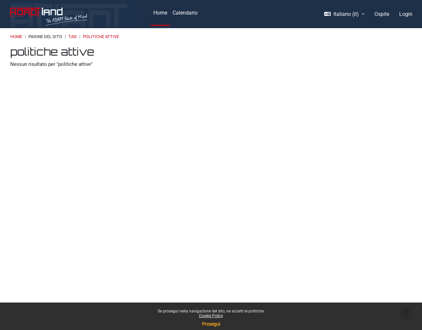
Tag (72, 36)
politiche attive (101, 36)
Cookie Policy (211, 315)
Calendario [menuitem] (185, 13)
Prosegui (211, 324)
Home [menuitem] (160, 13)
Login (405, 14)
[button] (344, 14)
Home (16, 36)
